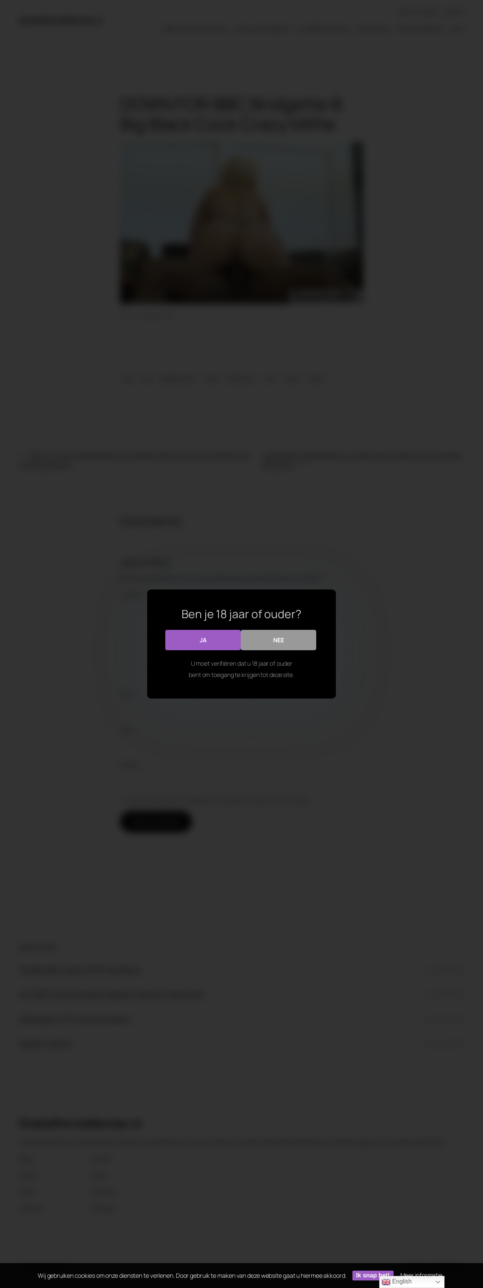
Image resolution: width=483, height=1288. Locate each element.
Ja (203, 640)
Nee (278, 640)
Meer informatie (421, 1275)
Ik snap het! (373, 1275)
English (396, 1281)
